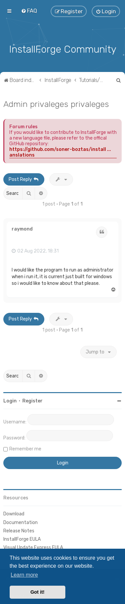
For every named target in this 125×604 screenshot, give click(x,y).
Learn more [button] (24, 575)
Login (10, 400)
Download (13, 513)
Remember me (25, 448)
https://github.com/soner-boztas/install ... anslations (60, 151)
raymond (22, 228)
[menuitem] (29, 11)
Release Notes (18, 530)
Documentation (20, 521)
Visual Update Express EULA (33, 547)
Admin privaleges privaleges (56, 103)
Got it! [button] (37, 592)
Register (32, 400)
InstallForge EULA (22, 538)
